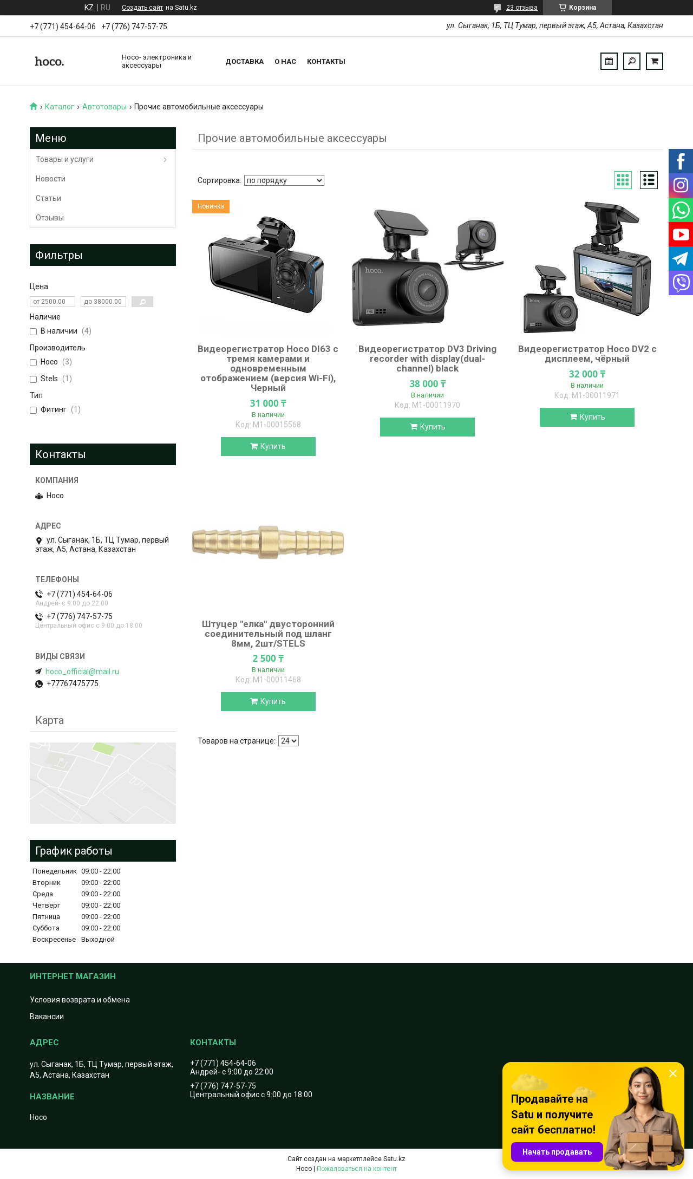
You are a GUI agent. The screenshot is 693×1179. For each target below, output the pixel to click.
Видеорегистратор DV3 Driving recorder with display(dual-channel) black (427, 358)
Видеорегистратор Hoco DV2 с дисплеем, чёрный (587, 353)
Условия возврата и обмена (80, 999)
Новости (51, 178)
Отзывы (50, 217)
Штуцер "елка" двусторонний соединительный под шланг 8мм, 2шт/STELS (268, 633)
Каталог (59, 106)
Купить (273, 446)
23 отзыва (522, 7)
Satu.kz (394, 1159)
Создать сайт (142, 7)
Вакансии (47, 1016)
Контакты (326, 61)
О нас (285, 61)
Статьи (48, 198)
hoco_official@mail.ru (82, 671)
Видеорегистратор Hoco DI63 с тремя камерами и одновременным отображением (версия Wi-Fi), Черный (268, 368)
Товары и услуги (65, 159)
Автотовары (104, 106)
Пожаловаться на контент (357, 1169)
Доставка (244, 61)
